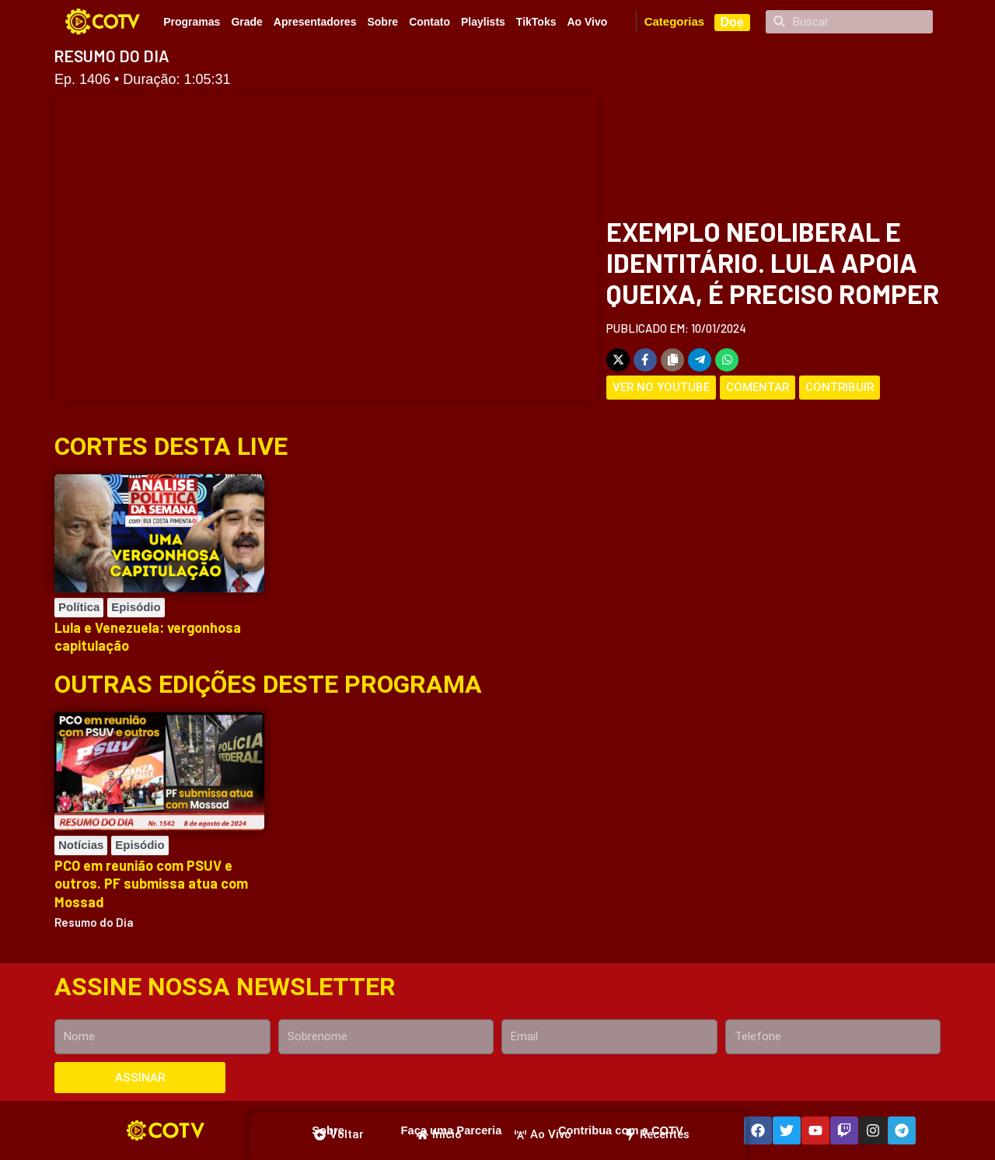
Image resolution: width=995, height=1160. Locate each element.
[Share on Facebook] (645, 360)
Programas (191, 22)
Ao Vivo (587, 22)
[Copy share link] (672, 360)
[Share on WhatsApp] (726, 360)
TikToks (536, 22)
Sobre (382, 22)
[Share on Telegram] (699, 360)
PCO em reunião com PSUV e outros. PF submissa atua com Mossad (151, 883)
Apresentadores (315, 22)
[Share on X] (618, 360)
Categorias (674, 21)
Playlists (483, 22)
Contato (429, 22)
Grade (246, 22)
